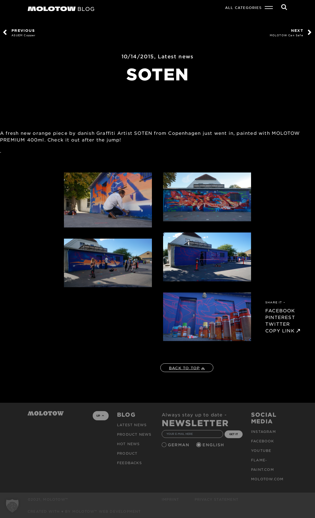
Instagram (263, 431)
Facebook (262, 441)
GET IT (233, 434)
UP (100, 415)
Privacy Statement (216, 499)
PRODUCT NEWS (134, 434)
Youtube (261, 450)
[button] (12, 505)
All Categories (243, 7)
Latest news (176, 56)
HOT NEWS (128, 444)
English (213, 444)
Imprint (170, 499)
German (179, 444)
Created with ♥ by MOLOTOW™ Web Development (84, 511)
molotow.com (267, 479)
